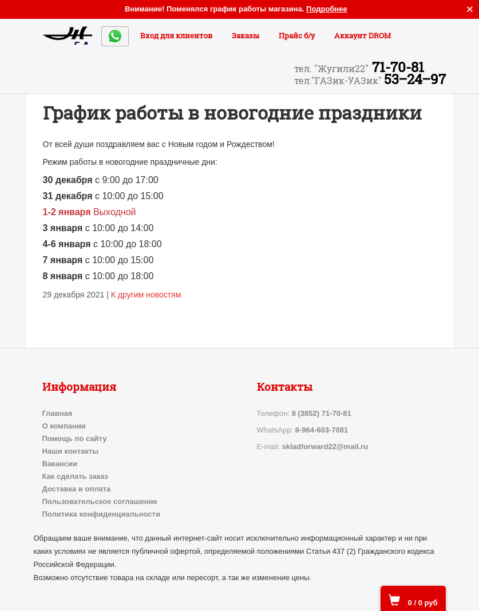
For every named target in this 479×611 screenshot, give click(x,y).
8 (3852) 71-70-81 (321, 413)
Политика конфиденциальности (101, 514)
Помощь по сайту (74, 438)
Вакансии (59, 463)
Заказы (245, 35)
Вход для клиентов (176, 35)
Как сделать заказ (75, 476)
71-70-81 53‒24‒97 (370, 73)
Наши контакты (70, 451)
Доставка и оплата (76, 489)
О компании (64, 426)
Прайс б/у (297, 35)
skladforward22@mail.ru (325, 446)
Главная (57, 413)
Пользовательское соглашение (99, 501)
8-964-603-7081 (322, 430)
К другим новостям (146, 294)
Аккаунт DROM (362, 35)
